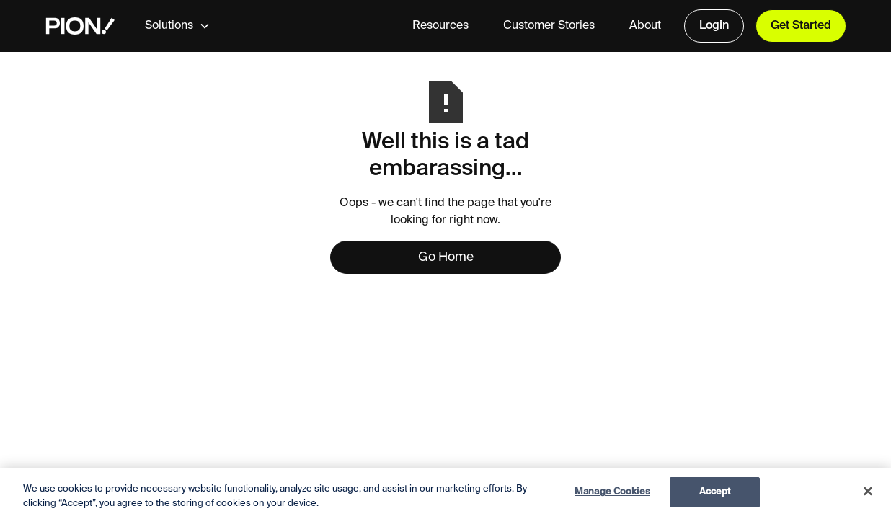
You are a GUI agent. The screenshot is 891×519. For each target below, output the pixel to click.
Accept (715, 492)
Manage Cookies (612, 492)
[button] (189, 26)
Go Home (446, 257)
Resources (440, 26)
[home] (80, 26)
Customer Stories (549, 26)
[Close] (868, 491)
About (645, 26)
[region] (445, 493)
